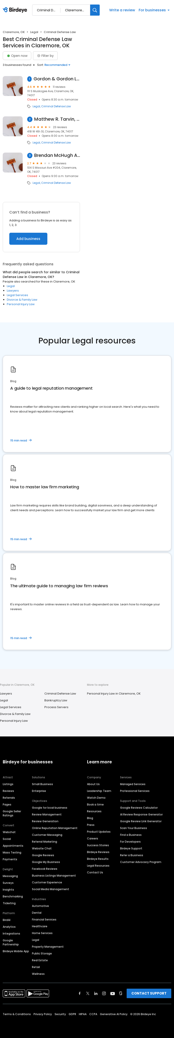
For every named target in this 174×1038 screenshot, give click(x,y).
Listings (8, 784)
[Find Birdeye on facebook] (80, 993)
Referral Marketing (44, 842)
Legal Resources (98, 866)
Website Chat (42, 848)
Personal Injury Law (21, 304)
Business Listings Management (54, 875)
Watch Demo (96, 798)
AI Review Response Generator (141, 814)
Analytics (9, 927)
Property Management (48, 947)
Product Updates (99, 832)
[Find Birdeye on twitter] (87, 993)
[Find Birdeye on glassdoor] (120, 993)
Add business (28, 238)
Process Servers (56, 707)
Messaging (10, 876)
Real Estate (40, 960)
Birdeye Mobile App (16, 951)
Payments (10, 859)
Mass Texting (12, 852)
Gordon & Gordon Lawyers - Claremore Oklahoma (57, 79)
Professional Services (135, 791)
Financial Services (44, 919)
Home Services (42, 933)
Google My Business (46, 862)
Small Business (42, 784)
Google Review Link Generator (141, 821)
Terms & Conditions (17, 1014)
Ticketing (9, 903)
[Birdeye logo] (16, 10)
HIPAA (83, 1014)
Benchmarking (13, 896)
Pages (7, 804)
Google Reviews (43, 855)
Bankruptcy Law (55, 700)
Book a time (95, 804)
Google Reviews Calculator (139, 808)
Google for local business (49, 808)
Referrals (9, 798)
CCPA (93, 1014)
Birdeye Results (98, 859)
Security (60, 1014)
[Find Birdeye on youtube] (112, 993)
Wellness (38, 974)
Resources (94, 811)
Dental (36, 913)
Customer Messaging (47, 835)
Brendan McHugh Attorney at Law (57, 155)
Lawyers (13, 290)
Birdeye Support (131, 848)
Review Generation (45, 821)
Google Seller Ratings (12, 813)
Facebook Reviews (44, 869)
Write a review (122, 10)
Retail (36, 967)
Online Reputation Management (54, 828)
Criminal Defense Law (56, 106)
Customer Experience (47, 882)
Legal (34, 32)
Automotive (40, 906)
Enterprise (39, 791)
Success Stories (98, 845)
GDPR (72, 1014)
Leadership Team (99, 791)
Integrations (11, 933)
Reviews (8, 791)
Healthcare (39, 926)
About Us (93, 784)
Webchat (9, 832)
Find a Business (131, 835)
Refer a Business (131, 855)
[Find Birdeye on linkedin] (96, 993)
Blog (90, 818)
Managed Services (132, 784)
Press (90, 825)
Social (7, 839)
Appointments (13, 846)
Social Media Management (50, 889)
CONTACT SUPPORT (149, 993)
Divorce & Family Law (22, 299)
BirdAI (6, 920)
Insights (8, 890)
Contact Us (95, 872)
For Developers (130, 842)
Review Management (47, 814)
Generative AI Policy (114, 1014)
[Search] (95, 10)
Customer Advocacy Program (140, 862)
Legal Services (17, 295)
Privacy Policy (43, 1014)
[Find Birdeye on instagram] (104, 993)
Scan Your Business (133, 828)
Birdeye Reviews (98, 852)
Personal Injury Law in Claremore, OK (114, 693)
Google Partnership (11, 942)
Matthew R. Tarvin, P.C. (57, 119)
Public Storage (42, 953)
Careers (92, 838)
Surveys (8, 883)
